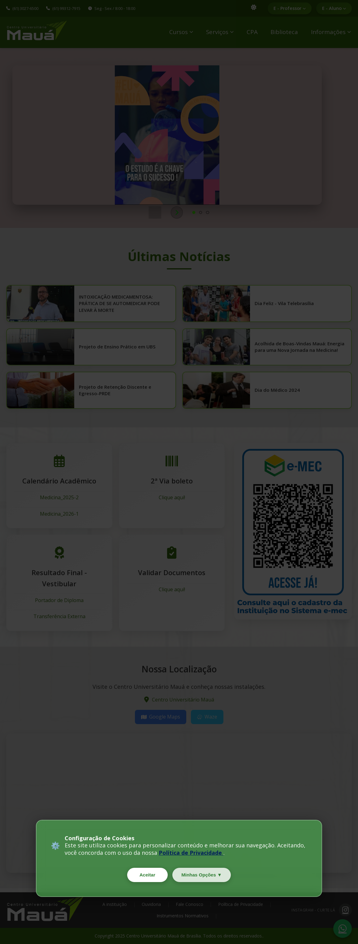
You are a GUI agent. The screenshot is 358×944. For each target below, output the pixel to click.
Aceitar (145, 874)
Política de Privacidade (191, 851)
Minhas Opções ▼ (203, 874)
